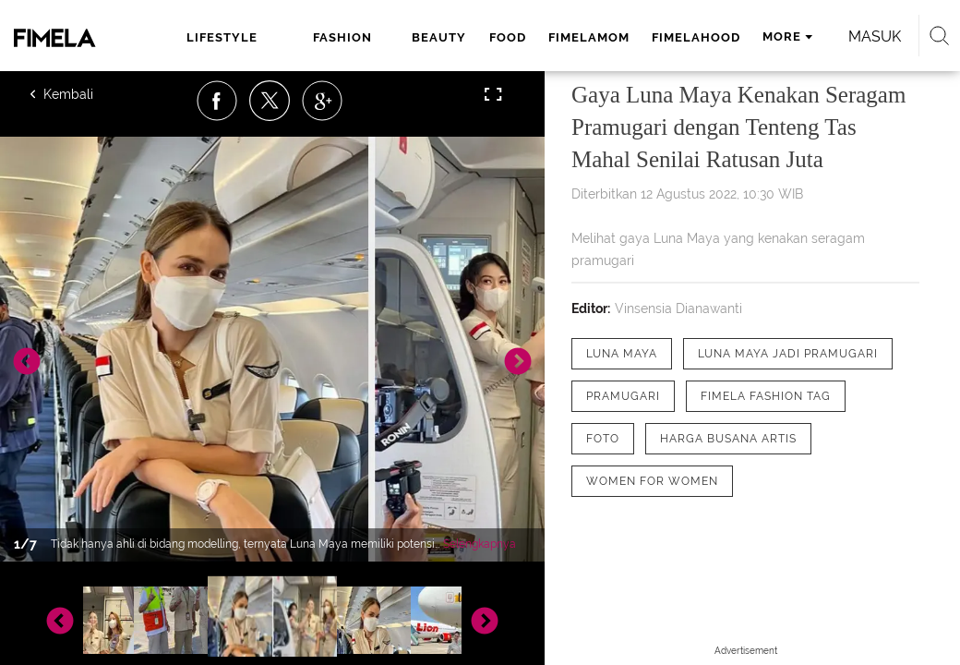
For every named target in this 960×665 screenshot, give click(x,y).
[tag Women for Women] (652, 481)
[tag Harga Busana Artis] (728, 438)
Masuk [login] (874, 36)
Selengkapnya (479, 544)
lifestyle (222, 37)
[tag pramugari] (623, 396)
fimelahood (696, 37)
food (507, 37)
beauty (439, 37)
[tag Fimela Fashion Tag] (766, 396)
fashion (342, 37)
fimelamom (589, 37)
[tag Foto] (602, 438)
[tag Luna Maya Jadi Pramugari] (788, 354)
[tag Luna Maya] (621, 354)
